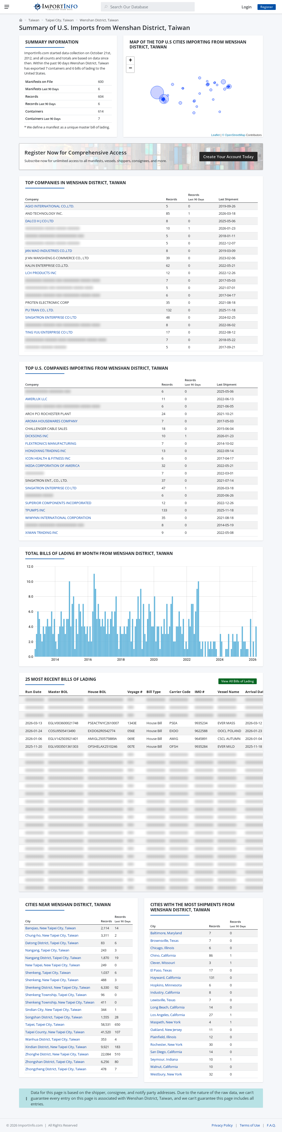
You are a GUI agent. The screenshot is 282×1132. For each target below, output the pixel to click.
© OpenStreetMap (233, 135)
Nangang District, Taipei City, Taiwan (53, 957)
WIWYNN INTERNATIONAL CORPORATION (58, 517)
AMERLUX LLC (36, 399)
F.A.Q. (271, 1125)
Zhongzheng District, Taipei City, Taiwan (55, 1069)
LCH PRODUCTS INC (40, 272)
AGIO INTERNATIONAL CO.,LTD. (49, 206)
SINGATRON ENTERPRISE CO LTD (50, 317)
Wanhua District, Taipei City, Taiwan (52, 1039)
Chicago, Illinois (162, 947)
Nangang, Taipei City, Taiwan (47, 950)
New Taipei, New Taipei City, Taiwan (52, 965)
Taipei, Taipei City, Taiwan (44, 1024)
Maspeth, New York (165, 1022)
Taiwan (33, 20)
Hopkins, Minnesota (166, 985)
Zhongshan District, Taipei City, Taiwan (54, 1061)
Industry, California (165, 992)
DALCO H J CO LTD (39, 221)
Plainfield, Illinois (163, 1037)
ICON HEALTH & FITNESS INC (47, 458)
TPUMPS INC (35, 510)
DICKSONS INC (36, 436)
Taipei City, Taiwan (59, 20)
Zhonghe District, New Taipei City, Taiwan (57, 1054)
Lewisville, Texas (162, 1000)
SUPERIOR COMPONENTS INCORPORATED (58, 502)
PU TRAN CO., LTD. (39, 310)
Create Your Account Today (228, 156)
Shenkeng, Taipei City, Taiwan (48, 972)
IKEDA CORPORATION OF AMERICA (52, 465)
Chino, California (163, 955)
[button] (130, 61)
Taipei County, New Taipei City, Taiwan (54, 1032)
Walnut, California (164, 1066)
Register (266, 7)
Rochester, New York (166, 1044)
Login (247, 6)
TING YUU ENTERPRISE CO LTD (48, 332)
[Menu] (6, 6)
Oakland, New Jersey (166, 1029)
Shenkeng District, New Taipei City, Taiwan (57, 987)
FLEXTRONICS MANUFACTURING (50, 443)
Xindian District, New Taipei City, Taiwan (56, 1046)
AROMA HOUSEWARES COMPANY (51, 421)
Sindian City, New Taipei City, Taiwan (53, 1009)
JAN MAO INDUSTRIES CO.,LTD (48, 250)
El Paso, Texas (161, 970)
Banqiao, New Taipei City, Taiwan (50, 928)
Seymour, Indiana (164, 1059)
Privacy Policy (222, 1125)
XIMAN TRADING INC (41, 532)
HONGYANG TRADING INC (45, 450)
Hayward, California (165, 977)
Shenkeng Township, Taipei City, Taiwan (56, 994)
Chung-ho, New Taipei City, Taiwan (51, 935)
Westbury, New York (166, 1074)
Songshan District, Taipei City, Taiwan (53, 1017)
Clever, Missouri (162, 962)
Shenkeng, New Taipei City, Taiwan (51, 980)
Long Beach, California (167, 1007)
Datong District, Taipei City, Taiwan (51, 943)
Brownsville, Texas (164, 940)
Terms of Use (250, 1125)
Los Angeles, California (167, 1014)
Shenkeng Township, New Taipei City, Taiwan (59, 1002)
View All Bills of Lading (237, 681)
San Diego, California (166, 1051)
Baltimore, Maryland (166, 933)
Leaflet (215, 135)
